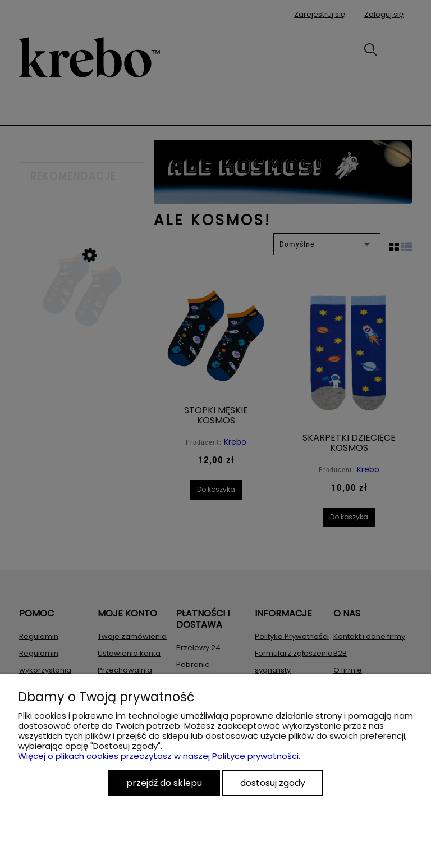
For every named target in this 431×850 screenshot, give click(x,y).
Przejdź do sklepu (164, 782)
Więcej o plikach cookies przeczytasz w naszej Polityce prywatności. (159, 756)
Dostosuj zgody (272, 782)
